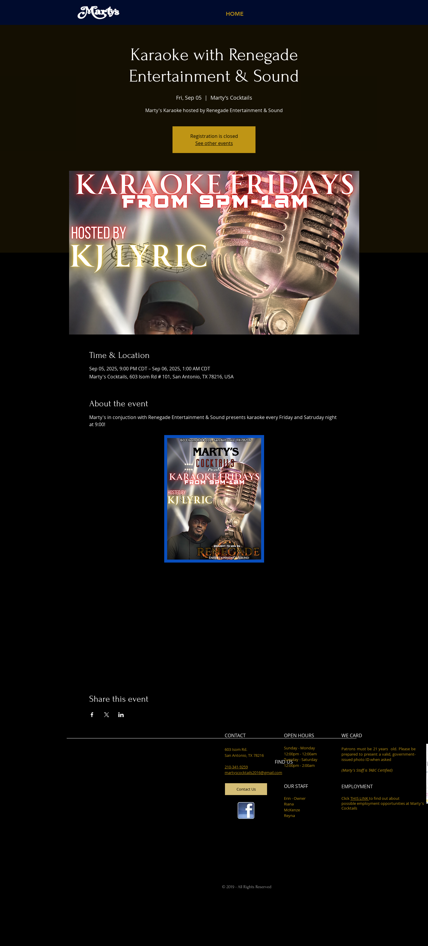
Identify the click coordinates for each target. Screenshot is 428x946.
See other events (214, 143)
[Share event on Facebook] (92, 714)
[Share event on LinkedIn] (121, 714)
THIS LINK (359, 798)
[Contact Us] (246, 789)
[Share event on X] (106, 714)
